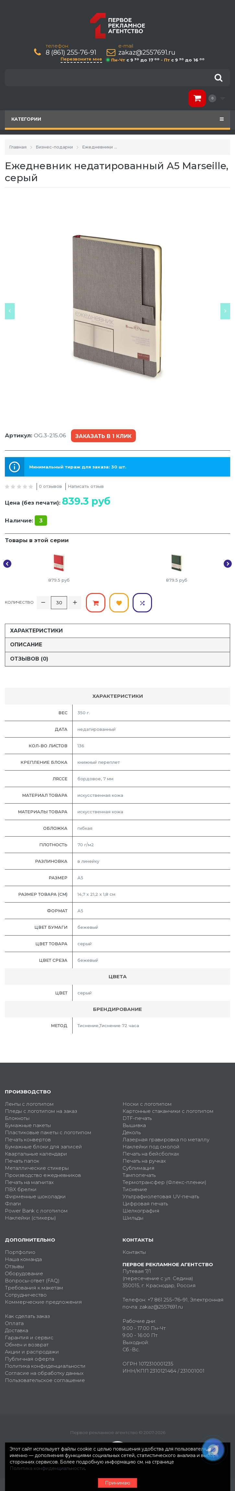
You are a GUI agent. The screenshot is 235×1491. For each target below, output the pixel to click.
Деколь (132, 1132)
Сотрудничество (26, 1295)
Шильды (133, 1218)
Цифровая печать (145, 1203)
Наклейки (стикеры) (30, 1218)
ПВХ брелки (21, 1189)
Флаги (13, 1203)
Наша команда (23, 1259)
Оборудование (24, 1273)
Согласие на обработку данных (44, 1373)
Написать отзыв (86, 486)
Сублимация (139, 1168)
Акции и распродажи (32, 1352)
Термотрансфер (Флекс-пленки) (164, 1182)
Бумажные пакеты (28, 1125)
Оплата (14, 1323)
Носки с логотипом (147, 1104)
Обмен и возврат (27, 1345)
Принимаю (117, 1483)
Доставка (16, 1330)
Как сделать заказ (27, 1316)
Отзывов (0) (29, 659)
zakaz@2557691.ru (146, 52)
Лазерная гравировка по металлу (166, 1139)
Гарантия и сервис (29, 1337)
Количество (19, 602)
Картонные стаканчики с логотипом (168, 1111)
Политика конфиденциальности (45, 1366)
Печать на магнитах (29, 1182)
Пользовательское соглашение (45, 1380)
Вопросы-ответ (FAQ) (32, 1280)
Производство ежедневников (43, 1175)
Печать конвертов (28, 1139)
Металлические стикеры (37, 1168)
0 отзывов (50, 486)
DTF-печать (137, 1118)
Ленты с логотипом (29, 1104)
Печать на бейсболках (151, 1154)
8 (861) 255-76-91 (71, 52)
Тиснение (135, 1189)
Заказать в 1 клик (103, 436)
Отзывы (14, 1266)
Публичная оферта (29, 1359)
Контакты (134, 1252)
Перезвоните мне (81, 58)
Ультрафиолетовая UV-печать (161, 1196)
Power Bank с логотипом (36, 1211)
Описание (26, 644)
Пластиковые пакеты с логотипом (48, 1132)
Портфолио (20, 1252)
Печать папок (22, 1161)
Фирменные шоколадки (35, 1196)
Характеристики (36, 631)
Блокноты (17, 1118)
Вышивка (134, 1125)
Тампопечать (139, 1175)
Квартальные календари (36, 1154)
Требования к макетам (34, 1288)
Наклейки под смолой (151, 1147)
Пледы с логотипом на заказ (41, 1111)
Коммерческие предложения (43, 1302)
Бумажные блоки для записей (43, 1147)
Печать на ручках (144, 1161)
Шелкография (141, 1211)
